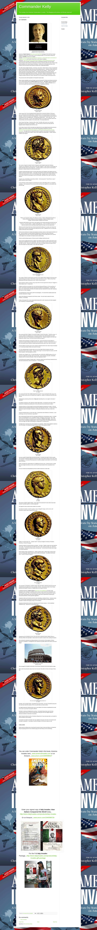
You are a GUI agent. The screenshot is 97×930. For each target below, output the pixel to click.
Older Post (55, 921)
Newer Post (21, 921)
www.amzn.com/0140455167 (36, 54)
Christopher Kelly (64, 23)
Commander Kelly (35, 6)
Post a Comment (24, 919)
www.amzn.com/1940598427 (41, 756)
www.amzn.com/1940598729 (44, 817)
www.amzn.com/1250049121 (41, 590)
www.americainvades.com (41, 753)
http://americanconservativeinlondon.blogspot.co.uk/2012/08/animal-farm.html (39, 60)
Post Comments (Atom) (28, 923)
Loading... (63, 18)
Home (38, 921)
